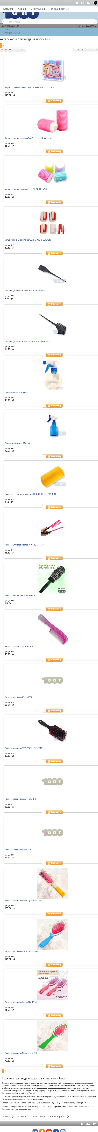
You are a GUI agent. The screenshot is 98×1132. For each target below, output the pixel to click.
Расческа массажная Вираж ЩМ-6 (19, 850)
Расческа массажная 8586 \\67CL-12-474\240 (23, 748)
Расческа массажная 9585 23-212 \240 (20, 799)
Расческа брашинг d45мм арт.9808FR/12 (21, 595)
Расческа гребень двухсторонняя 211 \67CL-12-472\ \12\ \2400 (30, 494)
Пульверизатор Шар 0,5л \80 (16, 392)
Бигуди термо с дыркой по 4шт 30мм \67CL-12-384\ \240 (28, 240)
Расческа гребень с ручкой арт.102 (19, 646)
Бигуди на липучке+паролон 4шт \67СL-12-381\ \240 (26, 189)
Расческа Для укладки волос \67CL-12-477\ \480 (24, 545)
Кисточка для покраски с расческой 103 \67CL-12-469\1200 (29, 341)
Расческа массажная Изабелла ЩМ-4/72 (21, 951)
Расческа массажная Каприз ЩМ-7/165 (21, 1002)
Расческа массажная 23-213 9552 (18, 697)
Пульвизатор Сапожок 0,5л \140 (17, 443)
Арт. (23, 49)
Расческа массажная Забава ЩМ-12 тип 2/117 (23, 900)
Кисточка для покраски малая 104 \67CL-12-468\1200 (26, 291)
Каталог (7, 30)
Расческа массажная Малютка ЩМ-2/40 (21, 1053)
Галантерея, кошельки (12, 33)
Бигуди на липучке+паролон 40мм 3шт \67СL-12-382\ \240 (28, 138)
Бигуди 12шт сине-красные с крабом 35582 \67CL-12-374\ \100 (30, 87)
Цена (11, 49)
